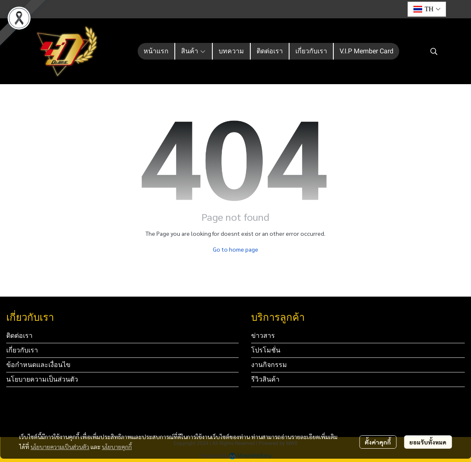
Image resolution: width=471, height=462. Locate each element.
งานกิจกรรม (269, 365)
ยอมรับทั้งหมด (427, 442)
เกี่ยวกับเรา (22, 350)
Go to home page (235, 249)
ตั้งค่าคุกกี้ (378, 442)
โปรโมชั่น (265, 350)
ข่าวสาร (263, 336)
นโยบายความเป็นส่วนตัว (59, 446)
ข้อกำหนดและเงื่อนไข (38, 365)
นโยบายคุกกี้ (117, 446)
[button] (427, 9)
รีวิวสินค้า (265, 379)
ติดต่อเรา (19, 336)
